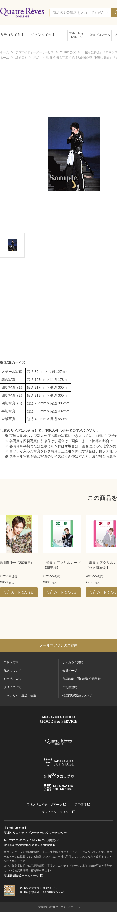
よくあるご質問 (72, 662)
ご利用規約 (69, 687)
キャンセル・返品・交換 (20, 695)
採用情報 (80, 804)
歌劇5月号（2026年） (17, 562)
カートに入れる (22, 592)
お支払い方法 (12, 678)
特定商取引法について (77, 695)
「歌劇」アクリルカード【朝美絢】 (62, 565)
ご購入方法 (11, 662)
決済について (12, 687)
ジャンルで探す (43, 35)
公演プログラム (99, 35)
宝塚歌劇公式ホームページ (21, 876)
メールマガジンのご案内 (59, 645)
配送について (12, 670)
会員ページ (69, 670)
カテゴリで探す (12, 35)
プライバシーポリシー (56, 812)
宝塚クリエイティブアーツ (44, 804)
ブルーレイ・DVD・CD (78, 35)
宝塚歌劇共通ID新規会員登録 (81, 678)
